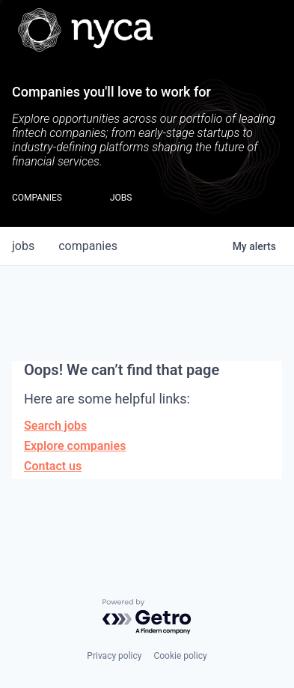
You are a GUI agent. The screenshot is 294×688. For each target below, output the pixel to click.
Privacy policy (114, 656)
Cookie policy (179, 656)
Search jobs (55, 425)
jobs (23, 246)
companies (87, 246)
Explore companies (75, 446)
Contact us (53, 466)
